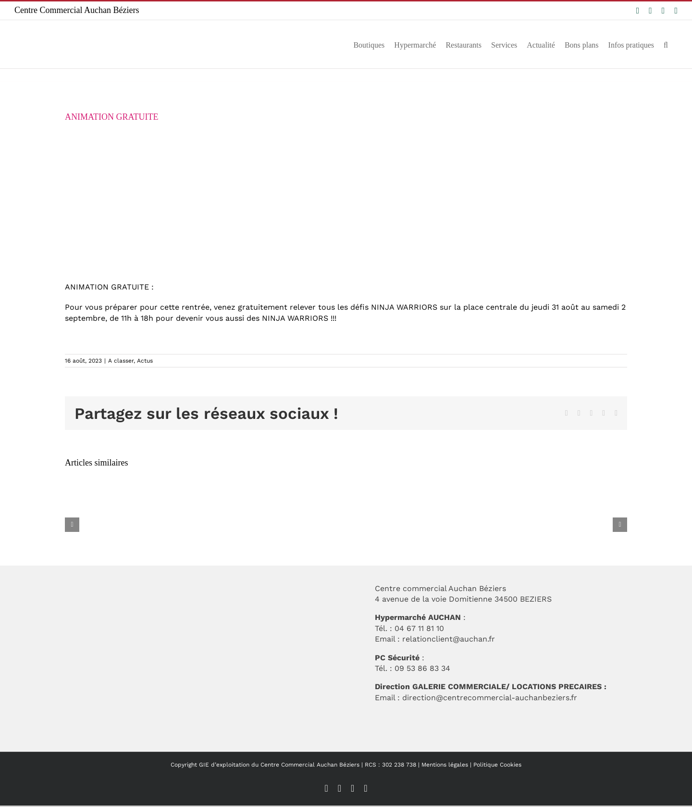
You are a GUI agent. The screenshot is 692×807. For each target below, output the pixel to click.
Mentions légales (444, 764)
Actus (145, 360)
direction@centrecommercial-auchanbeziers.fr (489, 697)
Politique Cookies (497, 764)
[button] (666, 44)
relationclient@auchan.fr (448, 638)
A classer (121, 360)
